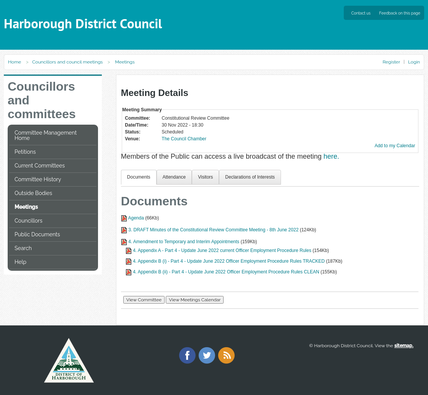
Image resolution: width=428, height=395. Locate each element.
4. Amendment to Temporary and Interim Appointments (183, 241)
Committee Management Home (46, 135)
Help (20, 262)
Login (414, 62)
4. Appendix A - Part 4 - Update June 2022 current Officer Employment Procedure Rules (222, 250)
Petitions (25, 152)
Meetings (26, 207)
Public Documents (37, 234)
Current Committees (40, 166)
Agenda (136, 218)
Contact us (361, 13)
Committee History (38, 179)
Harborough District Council (83, 23)
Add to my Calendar (394, 145)
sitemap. (403, 345)
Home (14, 62)
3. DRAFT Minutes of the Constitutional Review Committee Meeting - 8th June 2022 (213, 229)
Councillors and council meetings (67, 62)
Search (23, 248)
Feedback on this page (399, 13)
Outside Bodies (33, 193)
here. (331, 156)
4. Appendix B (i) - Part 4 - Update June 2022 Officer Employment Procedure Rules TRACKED (229, 261)
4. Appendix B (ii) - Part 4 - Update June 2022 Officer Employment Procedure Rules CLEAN (226, 272)
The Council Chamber (184, 138)
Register (391, 62)
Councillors (28, 221)
